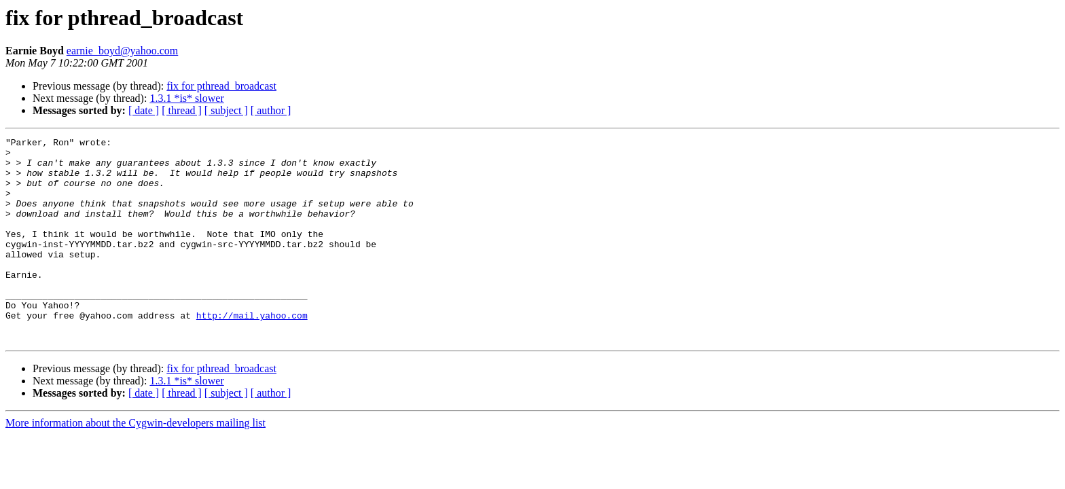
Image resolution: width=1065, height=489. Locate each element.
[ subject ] (226, 110)
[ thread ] (182, 110)
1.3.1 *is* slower (186, 98)
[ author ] (271, 110)
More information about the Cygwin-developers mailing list (135, 463)
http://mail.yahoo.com (252, 352)
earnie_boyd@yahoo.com (122, 50)
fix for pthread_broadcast (221, 86)
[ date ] (143, 110)
